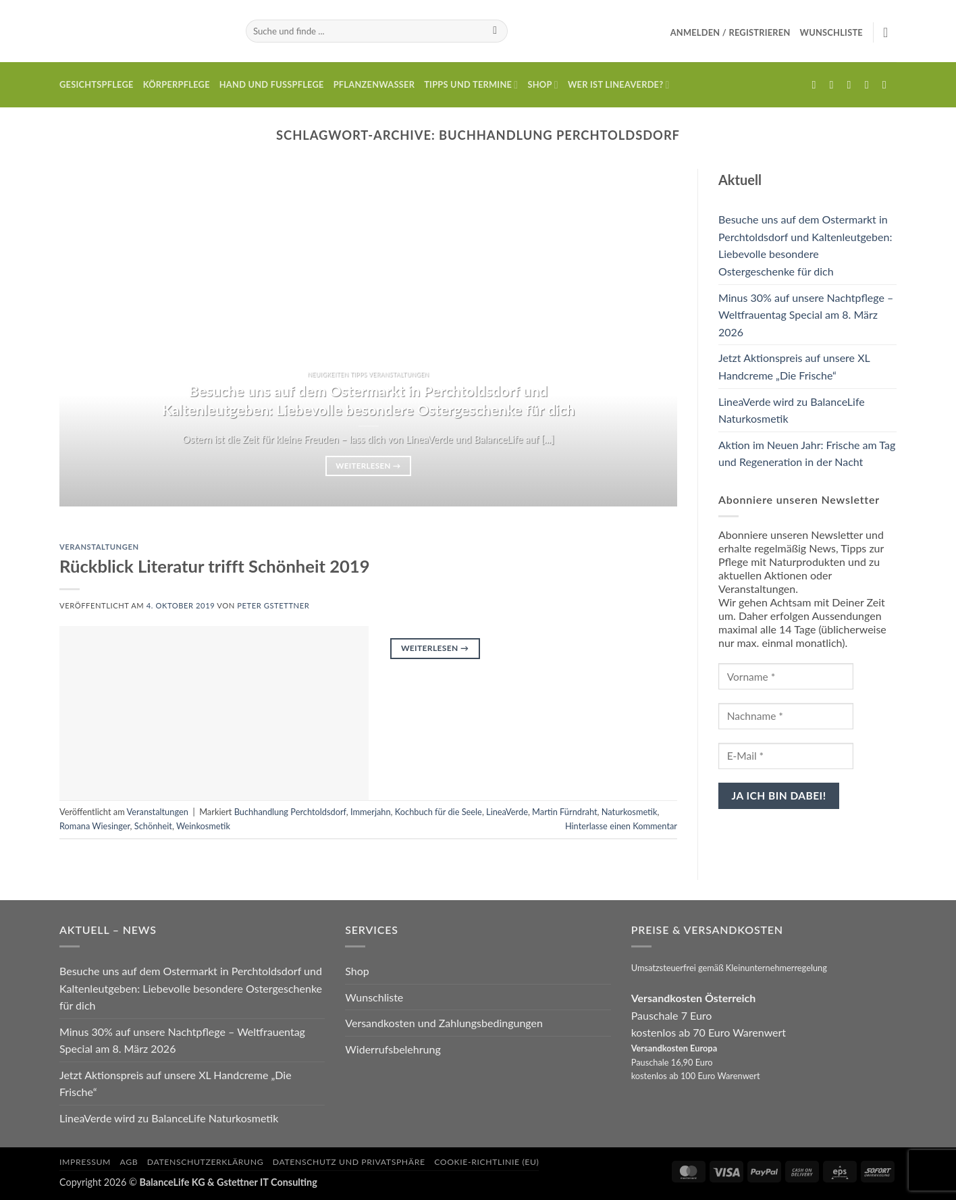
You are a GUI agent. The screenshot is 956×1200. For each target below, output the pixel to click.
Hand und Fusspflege (271, 84)
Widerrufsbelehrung (392, 1049)
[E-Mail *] (785, 756)
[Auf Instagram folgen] (835, 84)
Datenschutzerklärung (205, 1162)
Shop (542, 84)
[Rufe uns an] (870, 84)
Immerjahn (370, 811)
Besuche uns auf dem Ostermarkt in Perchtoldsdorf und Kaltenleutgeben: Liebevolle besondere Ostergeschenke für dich (368, 400)
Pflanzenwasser (374, 84)
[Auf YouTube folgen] (887, 84)
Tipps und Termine (471, 84)
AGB (129, 1162)
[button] (730, 32)
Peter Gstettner (273, 605)
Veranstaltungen (99, 546)
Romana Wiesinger (94, 825)
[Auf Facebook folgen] (817, 84)
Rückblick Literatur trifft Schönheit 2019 (214, 566)
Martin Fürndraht (564, 811)
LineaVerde (507, 811)
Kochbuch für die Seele (438, 811)
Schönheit (153, 825)
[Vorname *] (785, 676)
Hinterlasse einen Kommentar (621, 825)
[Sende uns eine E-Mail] (852, 84)
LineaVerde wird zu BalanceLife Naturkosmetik (791, 410)
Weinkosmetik (203, 825)
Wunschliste (374, 997)
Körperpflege (176, 84)
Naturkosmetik (630, 811)
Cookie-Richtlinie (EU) (486, 1162)
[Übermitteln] (495, 31)
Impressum (85, 1162)
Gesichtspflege (96, 84)
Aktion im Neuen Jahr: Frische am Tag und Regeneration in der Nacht (806, 453)
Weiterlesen (368, 466)
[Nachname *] (785, 716)
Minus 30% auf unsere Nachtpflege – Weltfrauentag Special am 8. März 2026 (805, 314)
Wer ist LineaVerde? (619, 84)
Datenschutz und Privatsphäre (349, 1162)
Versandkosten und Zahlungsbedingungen (444, 1022)
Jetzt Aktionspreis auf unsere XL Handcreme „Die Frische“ (794, 366)
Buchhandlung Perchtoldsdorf (290, 811)
